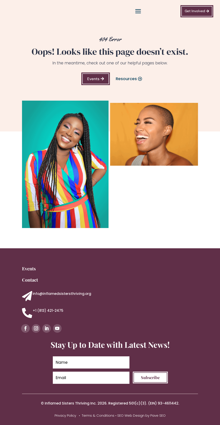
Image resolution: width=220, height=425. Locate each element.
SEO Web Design (130, 415)
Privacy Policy (66, 415)
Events (93, 78)
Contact (30, 280)
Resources (126, 78)
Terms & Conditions (98, 415)
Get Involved (195, 11)
